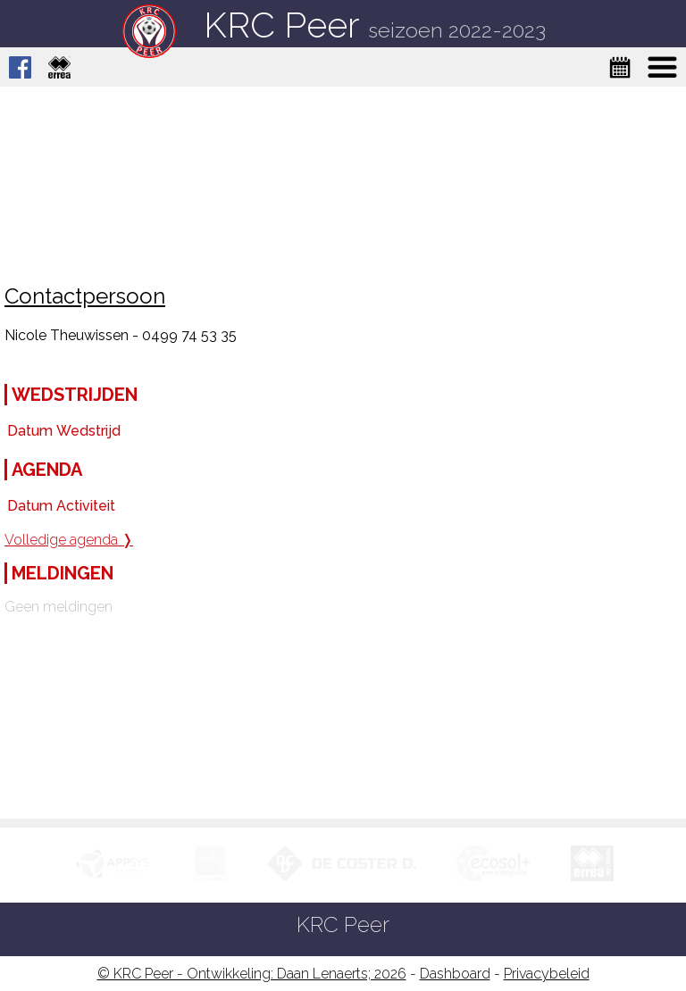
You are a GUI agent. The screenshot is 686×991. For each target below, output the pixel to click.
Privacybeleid (547, 973)
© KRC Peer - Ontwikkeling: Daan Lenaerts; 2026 (251, 973)
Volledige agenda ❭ (68, 539)
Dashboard (455, 973)
